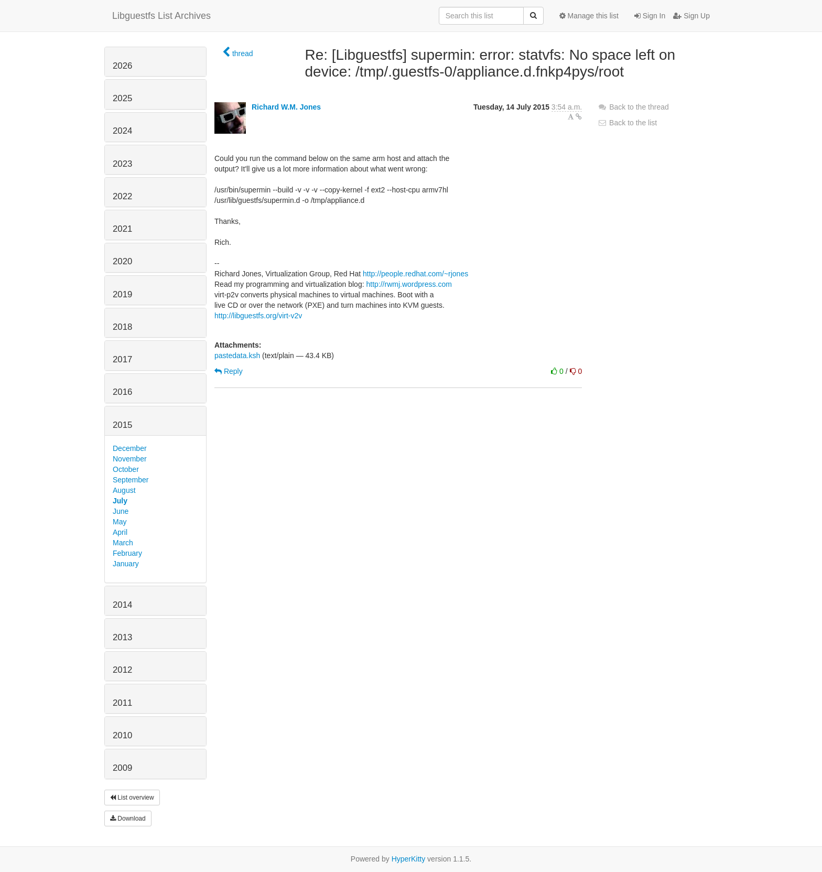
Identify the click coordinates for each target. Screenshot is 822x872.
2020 (122, 261)
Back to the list (627, 123)
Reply (228, 371)
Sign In (649, 16)
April (120, 532)
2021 (122, 229)
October (126, 469)
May (119, 522)
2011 (122, 703)
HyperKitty (409, 859)
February (127, 553)
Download (128, 818)
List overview (132, 797)
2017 (122, 359)
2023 (122, 164)
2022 (122, 196)
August (124, 490)
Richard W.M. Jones (286, 107)
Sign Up (691, 16)
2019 (122, 294)
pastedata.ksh (237, 355)
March (123, 543)
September (130, 480)
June (120, 511)
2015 (122, 425)
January (126, 563)
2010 (122, 735)
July (120, 501)
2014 (122, 605)
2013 (122, 637)
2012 (122, 670)
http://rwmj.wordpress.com (408, 284)
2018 (122, 327)
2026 (122, 66)
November (130, 459)
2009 (122, 768)
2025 (122, 98)
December (130, 448)
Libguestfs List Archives (161, 15)
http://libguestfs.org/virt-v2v (258, 315)
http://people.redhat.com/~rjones (415, 274)
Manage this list (589, 16)
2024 (122, 131)
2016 (122, 392)
